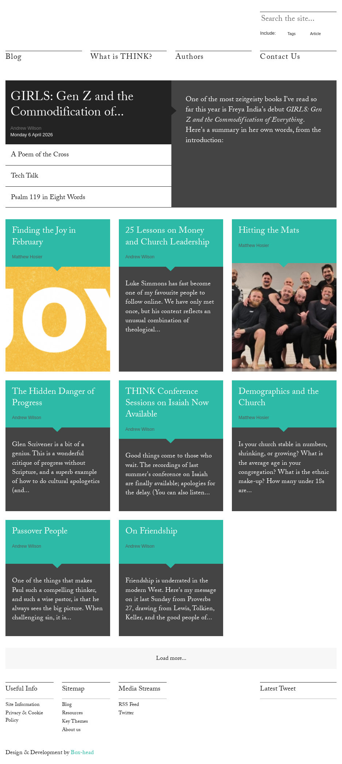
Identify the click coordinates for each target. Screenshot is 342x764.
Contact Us (280, 57)
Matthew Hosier (27, 256)
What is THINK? (121, 57)
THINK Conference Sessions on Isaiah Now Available (167, 404)
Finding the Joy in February (44, 237)
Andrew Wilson (26, 128)
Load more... (171, 659)
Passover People (39, 532)
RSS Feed (128, 705)
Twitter (126, 713)
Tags (291, 34)
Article (315, 34)
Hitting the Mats (268, 231)
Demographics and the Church (278, 398)
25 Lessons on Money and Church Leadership (167, 237)
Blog (13, 57)
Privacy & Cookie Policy (24, 717)
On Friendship (151, 532)
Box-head (82, 753)
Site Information (22, 705)
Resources (72, 713)
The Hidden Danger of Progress (53, 398)
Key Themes (75, 722)
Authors (189, 57)
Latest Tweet (278, 689)
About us (71, 730)
